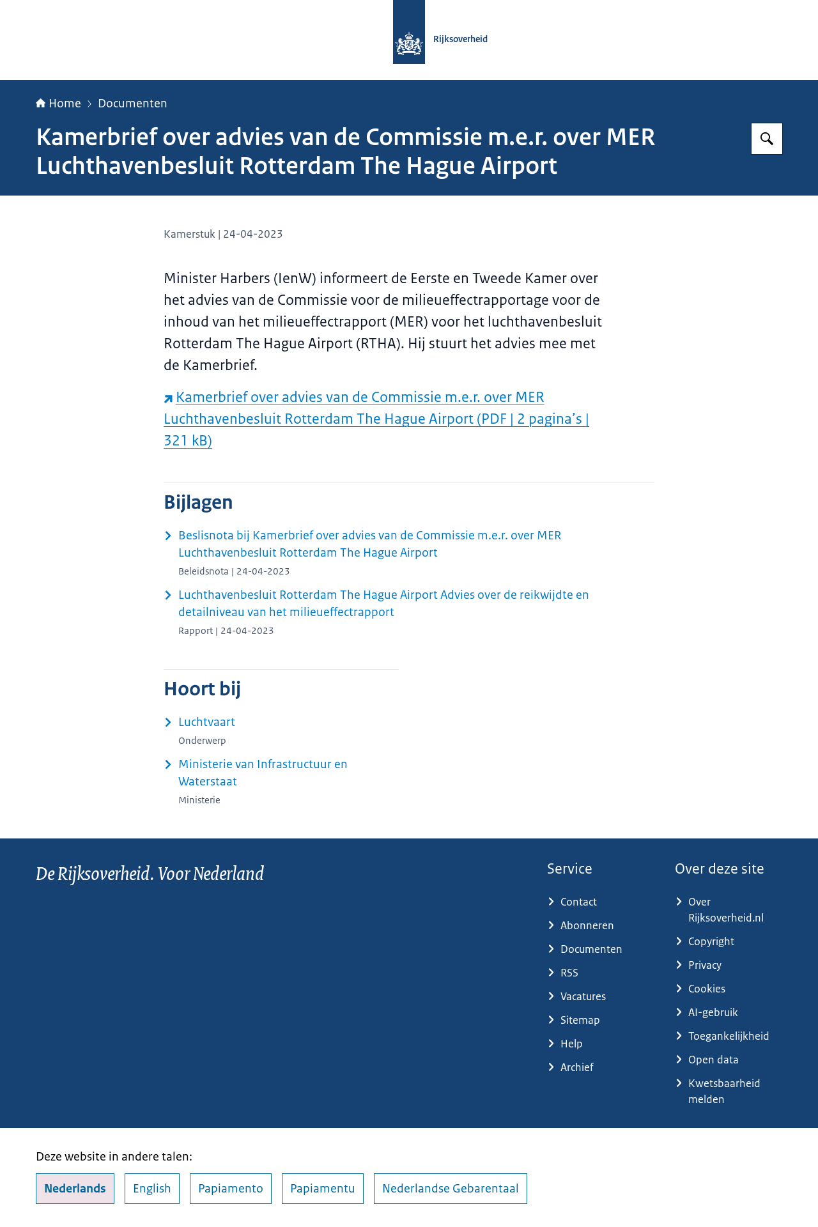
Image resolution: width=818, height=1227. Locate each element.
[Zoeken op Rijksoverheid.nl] (767, 138)
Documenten (132, 103)
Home (58, 103)
